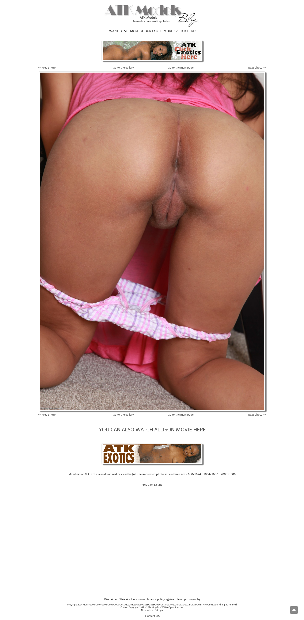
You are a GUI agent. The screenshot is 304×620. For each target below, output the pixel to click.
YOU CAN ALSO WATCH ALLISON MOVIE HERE (152, 430)
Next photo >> (257, 67)
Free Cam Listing (152, 484)
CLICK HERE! (187, 31)
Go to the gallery (123, 67)
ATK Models (148, 18)
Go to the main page (181, 67)
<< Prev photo (47, 67)
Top (294, 610)
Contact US (152, 615)
